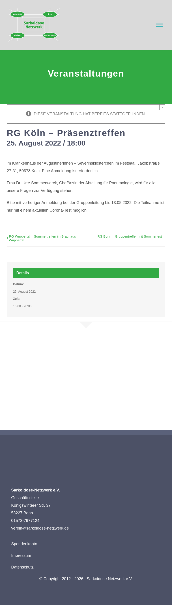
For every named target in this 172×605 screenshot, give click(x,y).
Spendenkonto (24, 544)
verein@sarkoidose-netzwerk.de (40, 528)
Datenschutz (22, 567)
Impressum (21, 555)
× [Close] (162, 107)
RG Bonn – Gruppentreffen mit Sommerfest (129, 236)
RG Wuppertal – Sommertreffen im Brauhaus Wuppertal (42, 238)
